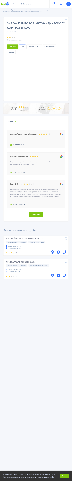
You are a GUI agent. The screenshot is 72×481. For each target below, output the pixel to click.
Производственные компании (16, 242)
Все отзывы (36, 214)
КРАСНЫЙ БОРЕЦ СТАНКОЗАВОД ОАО (25, 238)
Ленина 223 (12, 32)
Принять (65, 476)
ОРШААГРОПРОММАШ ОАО (20, 262)
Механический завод (37, 242)
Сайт (22, 47)
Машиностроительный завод (39, 265)
